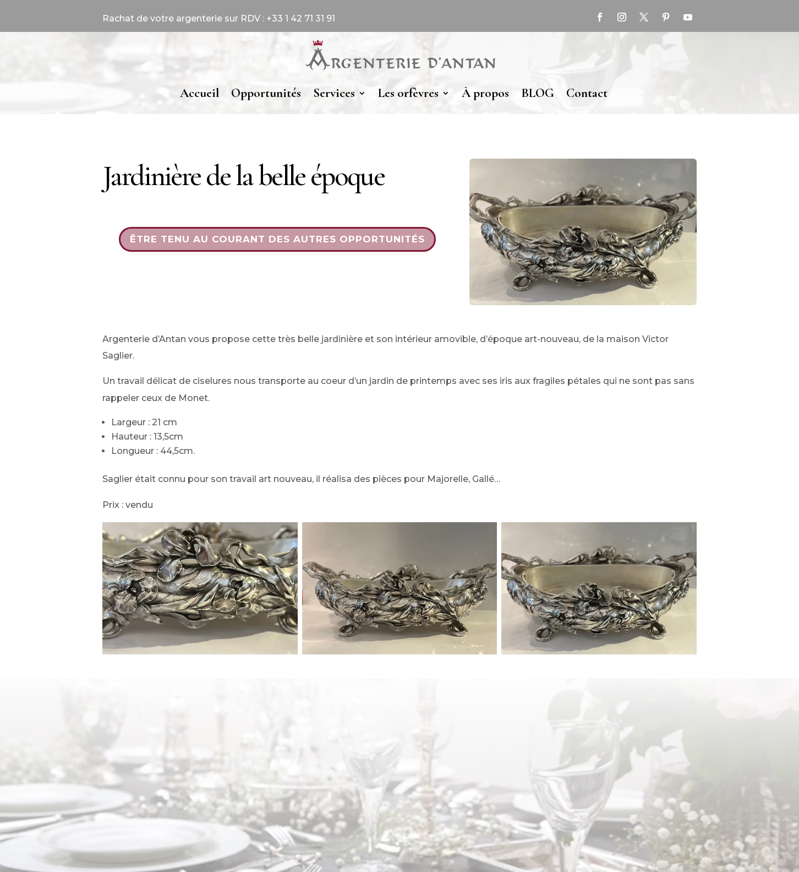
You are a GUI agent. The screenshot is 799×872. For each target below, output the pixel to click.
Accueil (199, 93)
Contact (587, 93)
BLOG (537, 93)
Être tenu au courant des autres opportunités (277, 239)
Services (334, 93)
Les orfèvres (408, 93)
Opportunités (266, 93)
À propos (485, 93)
